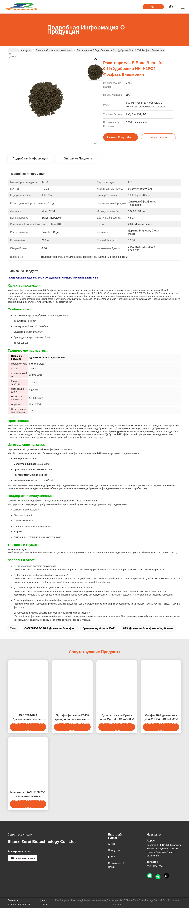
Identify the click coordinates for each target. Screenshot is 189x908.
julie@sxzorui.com (22, 858)
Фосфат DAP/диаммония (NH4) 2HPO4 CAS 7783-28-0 (161, 717)
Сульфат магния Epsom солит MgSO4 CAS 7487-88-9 (116, 717)
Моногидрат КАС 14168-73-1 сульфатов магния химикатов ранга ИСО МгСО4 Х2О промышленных (28, 794)
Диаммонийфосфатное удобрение (54, 50)
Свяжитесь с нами (116, 865)
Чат (153, 6)
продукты (26, 50)
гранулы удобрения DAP (99, 628)
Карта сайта (44, 902)
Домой (13, 50)
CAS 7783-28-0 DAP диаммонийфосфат (49, 628)
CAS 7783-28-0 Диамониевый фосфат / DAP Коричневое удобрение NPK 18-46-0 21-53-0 (28, 717)
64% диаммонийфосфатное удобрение (148, 628)
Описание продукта (78, 158)
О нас (111, 843)
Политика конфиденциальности (19, 902)
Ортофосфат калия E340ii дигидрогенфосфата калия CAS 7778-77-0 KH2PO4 (72, 717)
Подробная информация (30, 158)
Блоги (111, 856)
